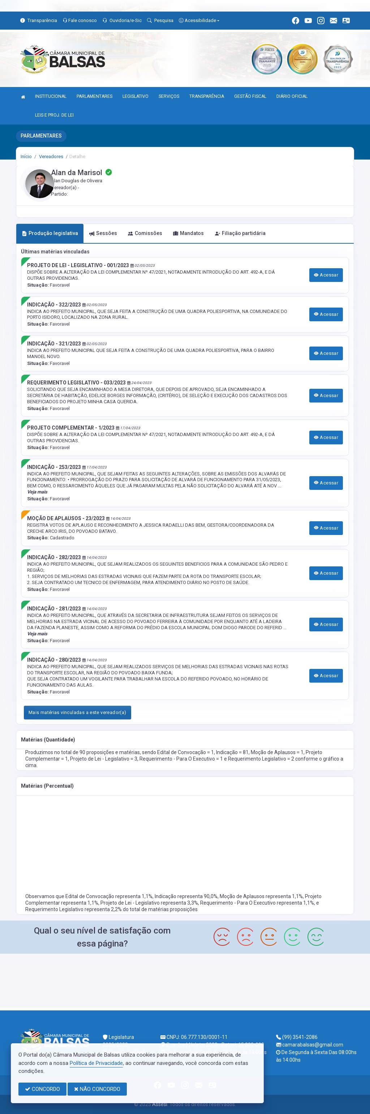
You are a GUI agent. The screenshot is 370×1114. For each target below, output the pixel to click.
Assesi (159, 1104)
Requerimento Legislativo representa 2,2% (74, 909)
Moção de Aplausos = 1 (277, 752)
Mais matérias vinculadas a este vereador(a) (77, 712)
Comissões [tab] (145, 233)
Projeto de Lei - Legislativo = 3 (103, 759)
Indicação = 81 (232, 752)
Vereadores (50, 156)
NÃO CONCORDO (97, 1089)
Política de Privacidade (96, 1063)
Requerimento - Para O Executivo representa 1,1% (257, 903)
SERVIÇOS (169, 96)
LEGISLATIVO (135, 96)
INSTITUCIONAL (50, 96)
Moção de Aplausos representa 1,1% (261, 896)
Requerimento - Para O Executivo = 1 (181, 759)
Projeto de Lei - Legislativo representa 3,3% (149, 903)
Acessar (326, 275)
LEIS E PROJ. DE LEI (54, 115)
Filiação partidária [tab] (240, 233)
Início (26, 156)
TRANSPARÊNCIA (206, 96)
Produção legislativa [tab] (50, 233)
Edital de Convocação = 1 (185, 752)
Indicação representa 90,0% (186, 896)
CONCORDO (42, 1089)
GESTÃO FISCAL (250, 96)
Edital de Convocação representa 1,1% (108, 896)
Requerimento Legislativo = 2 (261, 759)
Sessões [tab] (103, 233)
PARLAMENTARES (94, 96)
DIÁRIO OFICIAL (291, 96)
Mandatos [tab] (188, 233)
